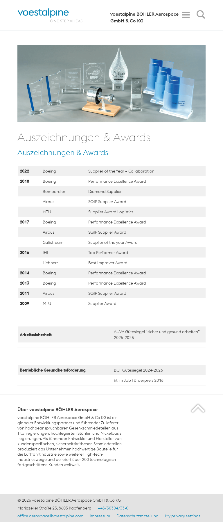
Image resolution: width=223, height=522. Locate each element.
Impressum (100, 516)
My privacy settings (182, 516)
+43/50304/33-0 (113, 508)
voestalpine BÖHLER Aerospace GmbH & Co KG (144, 17)
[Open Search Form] (200, 16)
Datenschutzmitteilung (137, 516)
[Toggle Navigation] (186, 15)
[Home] (56, 15)
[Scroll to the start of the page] (198, 408)
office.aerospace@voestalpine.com (50, 516)
